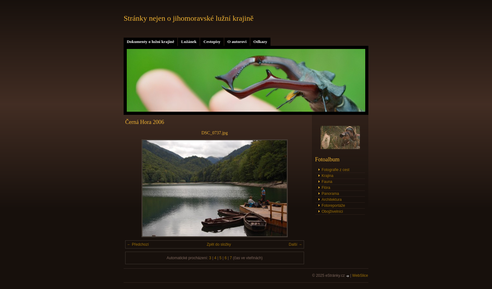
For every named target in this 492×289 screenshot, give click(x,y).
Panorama (330, 193)
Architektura (332, 199)
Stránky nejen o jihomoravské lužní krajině (189, 18)
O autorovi (237, 41)
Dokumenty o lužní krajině (150, 41)
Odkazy (260, 41)
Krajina (327, 176)
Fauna (327, 181)
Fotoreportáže (333, 205)
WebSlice (360, 275)
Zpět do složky (219, 244)
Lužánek (188, 41)
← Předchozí (138, 244)
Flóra (326, 187)
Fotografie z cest (336, 170)
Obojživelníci (332, 211)
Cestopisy (211, 41)
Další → (295, 244)
